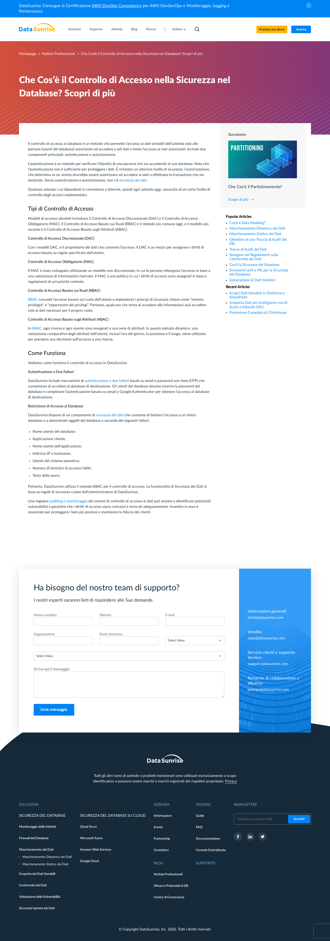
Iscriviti (299, 819)
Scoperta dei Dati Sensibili (37, 874)
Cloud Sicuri (88, 826)
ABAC (36, 328)
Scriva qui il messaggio (52, 669)
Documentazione (208, 838)
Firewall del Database (34, 838)
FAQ (199, 827)
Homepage (27, 54)
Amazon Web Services (95, 849)
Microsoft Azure (91, 838)
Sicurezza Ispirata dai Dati (37, 908)
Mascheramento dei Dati (36, 849)
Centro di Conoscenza (169, 897)
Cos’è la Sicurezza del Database (254, 265)
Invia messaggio (54, 709)
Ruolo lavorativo (111, 634)
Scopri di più (238, 199)
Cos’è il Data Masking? (247, 223)
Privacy (231, 781)
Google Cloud (89, 861)
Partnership (162, 838)
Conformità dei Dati (33, 885)
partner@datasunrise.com (268, 689)
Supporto (96, 29)
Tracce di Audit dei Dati (248, 249)
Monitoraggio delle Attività (37, 826)
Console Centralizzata (211, 850)
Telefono (105, 615)
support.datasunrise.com (268, 664)
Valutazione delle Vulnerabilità (39, 896)
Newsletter (245, 804)
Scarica (301, 29)
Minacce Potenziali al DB (171, 885)
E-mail (169, 615)
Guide (200, 815)
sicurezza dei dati (133, 180)
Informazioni (162, 815)
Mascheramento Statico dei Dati (255, 234)
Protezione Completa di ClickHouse (257, 312)
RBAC (33, 299)
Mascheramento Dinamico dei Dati (257, 228)
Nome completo (45, 615)
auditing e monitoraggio (69, 501)
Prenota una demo (272, 29)
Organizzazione (44, 634)
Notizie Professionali (58, 54)
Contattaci (161, 850)
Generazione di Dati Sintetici (252, 280)
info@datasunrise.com (265, 617)
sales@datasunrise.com (266, 638)
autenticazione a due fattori (107, 381)
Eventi (158, 827)
